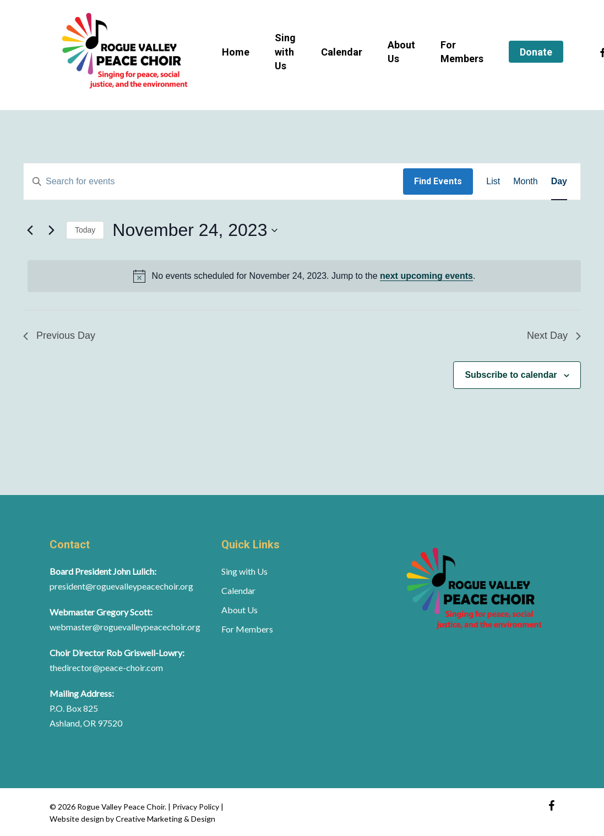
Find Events (438, 181)
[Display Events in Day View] (559, 181)
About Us (239, 609)
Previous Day (59, 335)
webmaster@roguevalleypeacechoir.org (125, 627)
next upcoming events (426, 275)
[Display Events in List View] (493, 181)
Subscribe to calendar (511, 375)
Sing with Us (244, 571)
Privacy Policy (196, 806)
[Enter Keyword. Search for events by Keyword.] (213, 181)
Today (85, 230)
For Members (247, 629)
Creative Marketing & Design (165, 818)
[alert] (304, 276)
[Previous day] (29, 230)
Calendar (238, 590)
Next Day (554, 335)
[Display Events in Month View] (525, 181)
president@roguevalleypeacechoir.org (121, 586)
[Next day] (51, 230)
